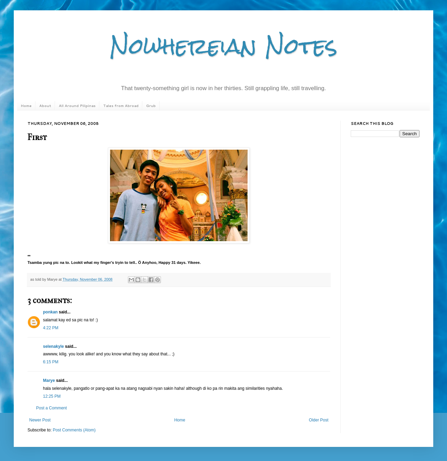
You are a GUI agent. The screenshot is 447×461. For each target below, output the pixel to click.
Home (26, 105)
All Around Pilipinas (77, 105)
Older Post (318, 420)
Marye (49, 380)
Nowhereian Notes (223, 46)
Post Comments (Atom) (74, 430)
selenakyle (53, 346)
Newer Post (40, 420)
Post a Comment (51, 408)
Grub (151, 105)
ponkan (50, 312)
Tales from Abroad (121, 105)
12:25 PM (52, 396)
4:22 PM (50, 327)
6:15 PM (50, 362)
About (45, 105)
